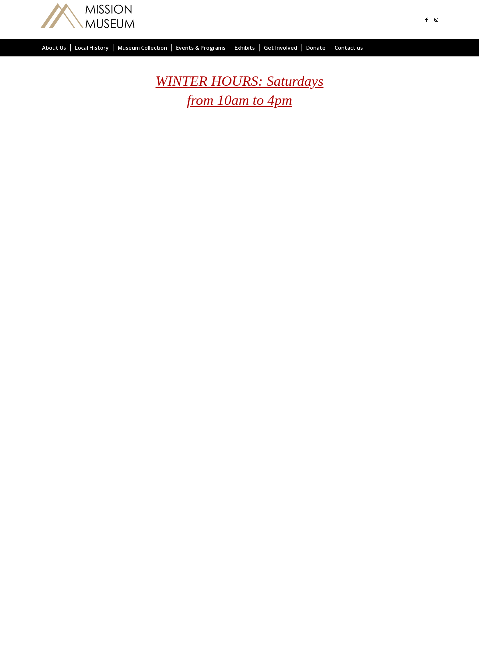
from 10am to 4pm (239, 100)
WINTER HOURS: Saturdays (239, 81)
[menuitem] (54, 47)
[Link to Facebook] (426, 20)
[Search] (437, 47)
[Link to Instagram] (436, 20)
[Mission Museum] (88, 19)
